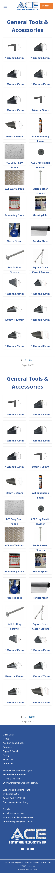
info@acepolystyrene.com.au (18, 817)
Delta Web (32, 869)
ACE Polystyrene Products (22, 862)
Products (7, 747)
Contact (46, 5)
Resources (8, 759)
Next (31, 360)
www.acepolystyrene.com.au (18, 821)
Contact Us (8, 763)
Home (6, 738)
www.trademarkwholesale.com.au (20, 782)
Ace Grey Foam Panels (13, 742)
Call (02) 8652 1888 (13, 813)
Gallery (6, 755)
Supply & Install (10, 751)
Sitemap (31, 866)
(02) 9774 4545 (11, 778)
